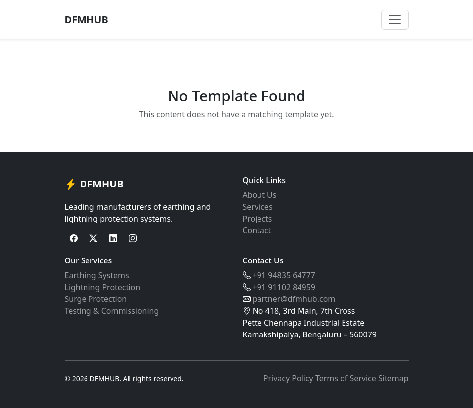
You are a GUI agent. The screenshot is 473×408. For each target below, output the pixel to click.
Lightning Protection (103, 287)
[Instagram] (133, 238)
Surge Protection (96, 299)
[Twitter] (93, 238)
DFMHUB (86, 19)
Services (258, 206)
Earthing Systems (97, 275)
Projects (257, 218)
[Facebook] (74, 238)
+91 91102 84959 (284, 287)
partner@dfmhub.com (294, 299)
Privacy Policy (288, 378)
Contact (257, 230)
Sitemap (393, 378)
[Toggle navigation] (395, 20)
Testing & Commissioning (112, 310)
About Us (260, 194)
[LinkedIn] (113, 238)
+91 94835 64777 (284, 275)
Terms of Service (345, 378)
